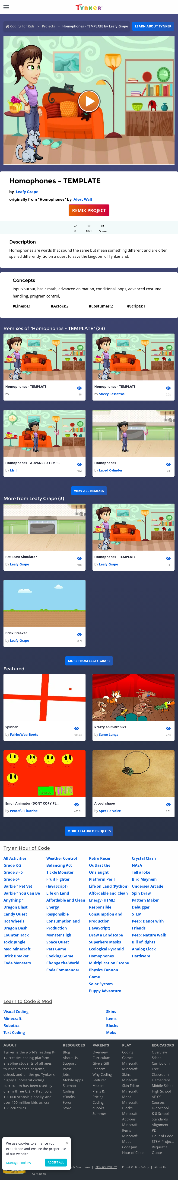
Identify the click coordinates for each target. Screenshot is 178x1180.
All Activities (14, 858)
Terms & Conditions (77, 1167)
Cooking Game (59, 956)
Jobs (66, 1074)
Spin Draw (141, 893)
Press (67, 1069)
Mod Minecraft (17, 949)
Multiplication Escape (109, 963)
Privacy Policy (106, 1167)
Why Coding (102, 1074)
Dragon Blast (15, 907)
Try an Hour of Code (26, 848)
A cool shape (104, 803)
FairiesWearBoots (24, 734)
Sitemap (69, 1085)
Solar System (101, 984)
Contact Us (39, 1174)
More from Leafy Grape (89, 661)
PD (154, 1130)
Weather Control (61, 858)
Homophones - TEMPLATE (26, 386)
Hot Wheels (13, 921)
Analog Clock (144, 949)
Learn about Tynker (153, 26)
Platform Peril (102, 879)
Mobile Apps (73, 1080)
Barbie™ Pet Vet (17, 886)
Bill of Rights (143, 942)
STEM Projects (163, 1141)
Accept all (56, 1162)
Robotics (11, 1025)
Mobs (111, 1032)
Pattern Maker (145, 900)
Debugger (140, 907)
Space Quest (57, 942)
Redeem (98, 1069)
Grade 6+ (11, 879)
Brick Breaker (16, 633)
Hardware (141, 956)
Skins (111, 1011)
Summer (99, 1113)
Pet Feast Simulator (21, 557)
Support (69, 1063)
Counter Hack (16, 935)
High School (161, 1091)
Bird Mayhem (144, 879)
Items (111, 1018)
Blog (66, 1052)
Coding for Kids (22, 26)
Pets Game (56, 949)
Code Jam (129, 1147)
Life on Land (57, 893)
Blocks (112, 1025)
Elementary (161, 1080)
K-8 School (160, 1113)
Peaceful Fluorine (24, 811)
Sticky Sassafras (111, 394)
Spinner (11, 727)
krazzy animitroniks (110, 727)
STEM (137, 914)
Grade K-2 (12, 865)
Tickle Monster (59, 872)
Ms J (13, 470)
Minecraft (12, 1018)
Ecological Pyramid (106, 949)
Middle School (163, 1085)
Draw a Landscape (106, 935)
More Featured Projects (89, 831)
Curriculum (101, 1058)
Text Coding (14, 1032)
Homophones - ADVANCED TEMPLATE (33, 463)
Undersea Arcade (147, 886)
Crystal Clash (144, 858)
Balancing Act (59, 865)
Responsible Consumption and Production (63, 921)
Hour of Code (132, 1152)
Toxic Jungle (14, 942)
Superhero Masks (105, 942)
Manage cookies (18, 1162)
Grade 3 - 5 (13, 872)
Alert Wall (82, 199)
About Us (70, 1058)
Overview (100, 1052)
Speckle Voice (110, 811)
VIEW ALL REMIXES (89, 490)
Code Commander (62, 970)
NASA (137, 865)
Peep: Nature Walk (149, 935)
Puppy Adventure (105, 991)
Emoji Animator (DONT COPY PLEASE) (33, 803)
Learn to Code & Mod (27, 1001)
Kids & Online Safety (135, 1167)
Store (67, 1108)
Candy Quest (15, 914)
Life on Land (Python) (108, 886)
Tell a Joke (141, 872)
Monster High (58, 935)
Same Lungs (108, 734)
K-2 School (160, 1108)
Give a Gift (100, 1063)
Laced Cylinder (110, 470)
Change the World (62, 963)
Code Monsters (17, 963)
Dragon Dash (15, 928)
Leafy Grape (27, 192)
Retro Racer (100, 858)
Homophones (105, 463)
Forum (68, 1102)
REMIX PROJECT (89, 210)
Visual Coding (16, 1011)
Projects (48, 26)
